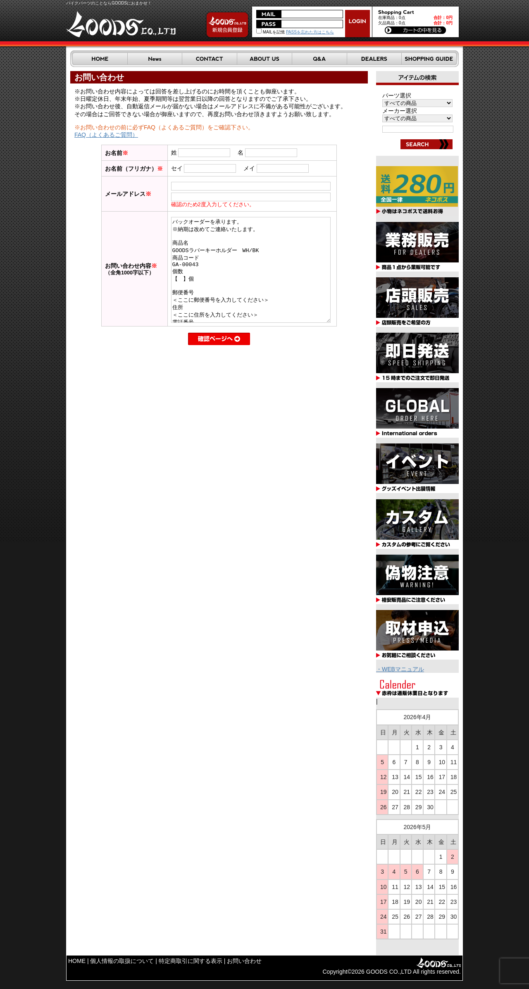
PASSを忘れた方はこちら (310, 32)
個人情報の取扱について (122, 961)
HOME (77, 961)
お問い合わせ (244, 961)
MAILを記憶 (270, 32)
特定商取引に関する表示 (190, 961)
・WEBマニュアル (400, 669)
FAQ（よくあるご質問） (106, 134)
